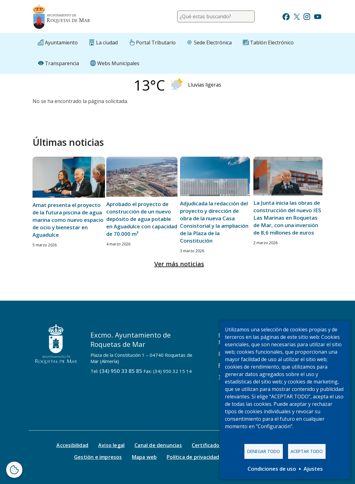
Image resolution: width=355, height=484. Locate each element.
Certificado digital (214, 445)
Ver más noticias (179, 264)
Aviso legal (111, 445)
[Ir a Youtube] (317, 16)
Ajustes (313, 468)
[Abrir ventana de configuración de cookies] (14, 470)
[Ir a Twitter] (296, 16)
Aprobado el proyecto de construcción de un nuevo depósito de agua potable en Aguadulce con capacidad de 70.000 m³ (141, 218)
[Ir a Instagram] (306, 16)
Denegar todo (263, 451)
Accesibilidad (72, 445)
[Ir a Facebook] (286, 16)
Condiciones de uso (272, 468)
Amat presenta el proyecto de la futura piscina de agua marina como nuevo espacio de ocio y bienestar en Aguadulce (68, 219)
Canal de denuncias (158, 445)
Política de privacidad (193, 457)
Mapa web (144, 457)
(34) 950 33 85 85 (120, 370)
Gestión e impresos (98, 457)
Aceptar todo (307, 451)
